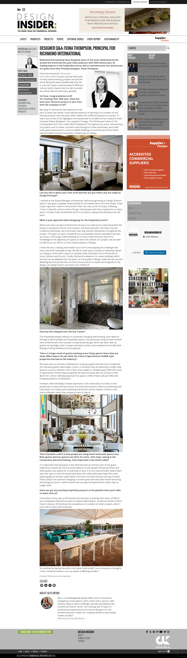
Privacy (35, 651)
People (60, 39)
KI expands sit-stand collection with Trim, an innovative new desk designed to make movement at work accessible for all (153, 108)
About (131, 207)
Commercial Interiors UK (117, 2)
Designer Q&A (25, 74)
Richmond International (25, 91)
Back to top (162, 651)
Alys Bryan (26, 51)
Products (35, 39)
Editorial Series (75, 39)
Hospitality (24, 84)
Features (22, 105)
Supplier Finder (158, 2)
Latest (23, 39)
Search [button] (168, 48)
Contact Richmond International (55, 576)
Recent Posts (152, 57)
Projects (48, 39)
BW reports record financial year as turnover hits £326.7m (153, 65)
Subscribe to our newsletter (35, 632)
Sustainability (111, 39)
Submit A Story (135, 213)
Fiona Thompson (27, 79)
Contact (132, 218)
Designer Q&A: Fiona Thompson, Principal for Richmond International (77, 51)
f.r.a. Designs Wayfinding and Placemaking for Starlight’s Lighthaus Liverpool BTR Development (152, 123)
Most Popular (131, 57)
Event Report (94, 39)
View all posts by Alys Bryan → (72, 618)
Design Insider (140, 2)
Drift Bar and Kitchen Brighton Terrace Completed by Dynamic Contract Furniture (153, 92)
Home (20, 651)
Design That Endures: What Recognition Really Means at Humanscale (152, 79)
